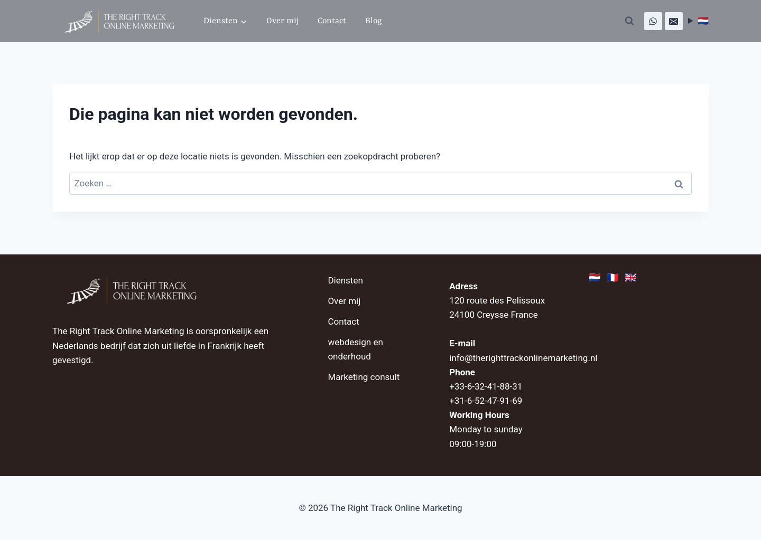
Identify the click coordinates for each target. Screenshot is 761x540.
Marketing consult (364, 377)
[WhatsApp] (653, 21)
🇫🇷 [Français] (613, 278)
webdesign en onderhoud (355, 349)
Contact (332, 21)
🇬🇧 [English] (631, 278)
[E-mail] (674, 21)
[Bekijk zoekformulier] (629, 21)
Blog (373, 21)
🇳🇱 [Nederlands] (595, 278)
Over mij (282, 21)
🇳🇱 (703, 20)
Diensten (345, 280)
